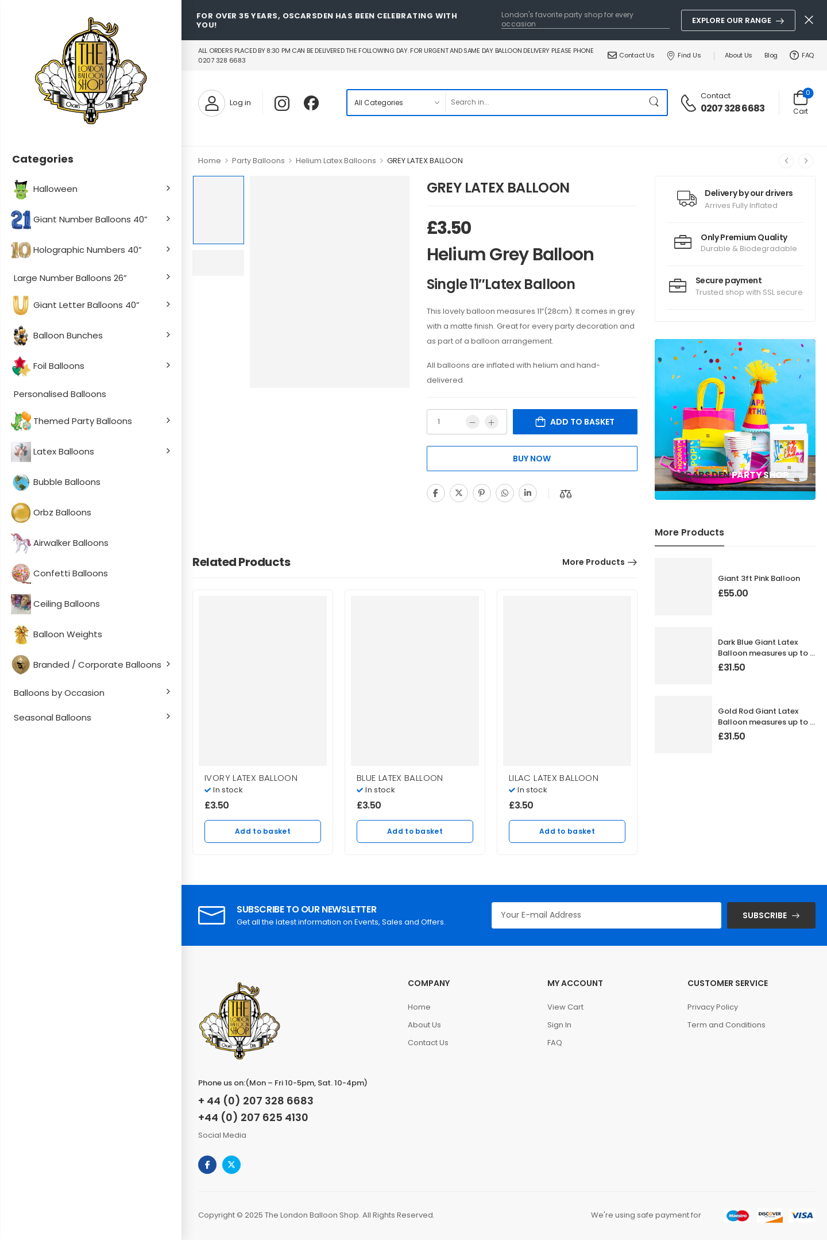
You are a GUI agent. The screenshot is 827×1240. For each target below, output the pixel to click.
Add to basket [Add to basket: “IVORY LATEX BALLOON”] (263, 831)
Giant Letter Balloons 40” (77, 305)
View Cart (565, 1007)
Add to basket (582, 422)
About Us (738, 55)
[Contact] (690, 102)
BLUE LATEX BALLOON (400, 778)
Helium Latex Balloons (336, 160)
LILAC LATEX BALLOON (553, 778)
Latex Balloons (54, 452)
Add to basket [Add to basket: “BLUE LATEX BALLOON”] (415, 831)
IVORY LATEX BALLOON (250, 778)
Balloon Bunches (58, 336)
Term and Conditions (726, 1024)
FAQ (802, 55)
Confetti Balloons (61, 574)
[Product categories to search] (396, 102)
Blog (771, 55)
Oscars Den (701, 475)
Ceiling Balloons (57, 604)
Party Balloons (258, 160)
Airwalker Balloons (61, 543)
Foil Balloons (49, 366)
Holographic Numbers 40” (78, 250)
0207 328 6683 (733, 108)
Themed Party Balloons (73, 421)
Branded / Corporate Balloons (87, 665)
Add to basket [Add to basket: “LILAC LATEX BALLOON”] (567, 831)
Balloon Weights (58, 635)
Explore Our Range (731, 20)
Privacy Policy (712, 1007)
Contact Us (631, 55)
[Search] (544, 102)
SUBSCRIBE (765, 915)
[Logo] (90, 71)
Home (209, 160)
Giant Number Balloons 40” (81, 220)
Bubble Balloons (57, 482)
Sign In (559, 1024)
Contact (716, 95)
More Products (593, 562)
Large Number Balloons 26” (70, 278)
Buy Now (532, 458)
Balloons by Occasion (59, 693)
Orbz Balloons (52, 513)
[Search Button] (655, 102)
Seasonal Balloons (52, 717)
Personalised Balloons (60, 394)
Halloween (46, 189)
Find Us (683, 55)
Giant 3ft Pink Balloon (759, 578)
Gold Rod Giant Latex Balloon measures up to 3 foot (766, 721)
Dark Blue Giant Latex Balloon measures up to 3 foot (766, 652)
